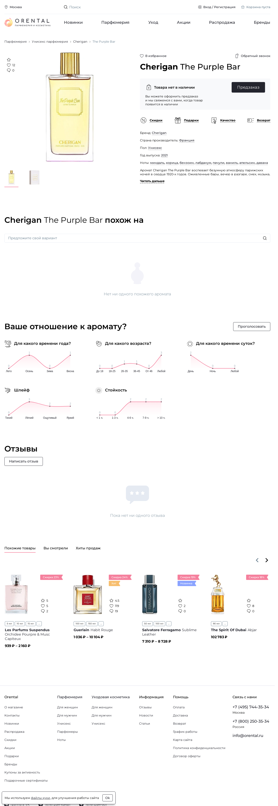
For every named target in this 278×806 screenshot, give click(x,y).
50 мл (147, 623)
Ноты (61, 740)
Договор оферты (186, 756)
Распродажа (222, 22)
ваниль (232, 163)
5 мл (9, 623)
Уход (153, 22)
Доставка (180, 715)
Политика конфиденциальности (199, 748)
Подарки (11, 756)
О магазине (13, 707)
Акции (183, 22)
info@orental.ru (248, 735)
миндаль (157, 163)
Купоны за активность (22, 772)
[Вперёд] (266, 560)
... (39, 623)
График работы (185, 732)
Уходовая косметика (111, 697)
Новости (146, 715)
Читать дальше (152, 181)
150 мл (92, 623)
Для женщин (67, 707)
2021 (164, 155)
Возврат (179, 724)
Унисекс (155, 148)
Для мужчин (67, 715)
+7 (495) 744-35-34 (251, 707)
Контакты (12, 715)
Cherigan (159, 133)
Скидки (10, 740)
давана (262, 163)
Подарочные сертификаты (26, 780)
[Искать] (265, 238)
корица (172, 163)
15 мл (31, 623)
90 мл (216, 623)
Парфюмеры (67, 732)
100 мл (79, 623)
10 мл (20, 623)
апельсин (247, 163)
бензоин (187, 163)
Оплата (179, 707)
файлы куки (40, 798)
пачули (218, 163)
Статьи (144, 724)
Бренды (262, 22)
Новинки (73, 22)
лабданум (203, 163)
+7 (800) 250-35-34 (251, 721)
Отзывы (145, 707)
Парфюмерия (115, 22)
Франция (186, 140)
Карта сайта (182, 740)
